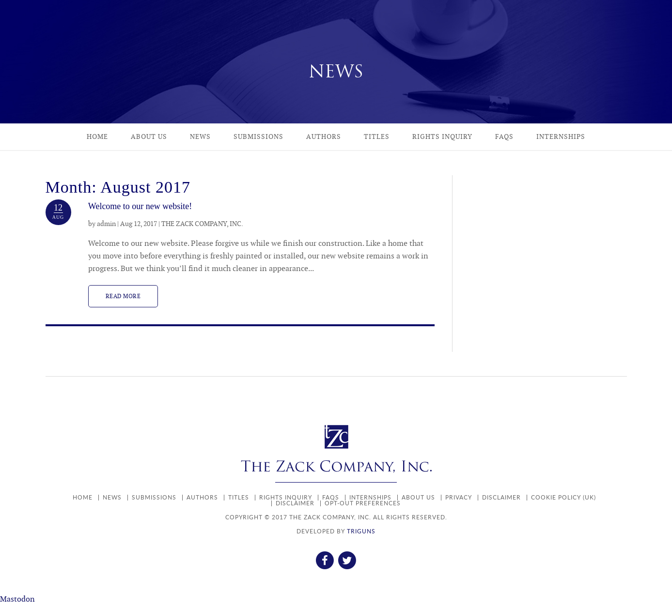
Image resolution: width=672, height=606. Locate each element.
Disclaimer (501, 497)
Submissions (258, 137)
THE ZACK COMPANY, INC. (202, 224)
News (200, 137)
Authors (323, 137)
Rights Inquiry (442, 137)
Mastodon (17, 599)
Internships (560, 137)
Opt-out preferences (363, 503)
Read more (123, 296)
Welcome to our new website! (140, 206)
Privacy (458, 497)
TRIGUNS (361, 531)
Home (97, 137)
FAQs (504, 137)
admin (106, 224)
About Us (149, 137)
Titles (377, 137)
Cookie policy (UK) (563, 497)
